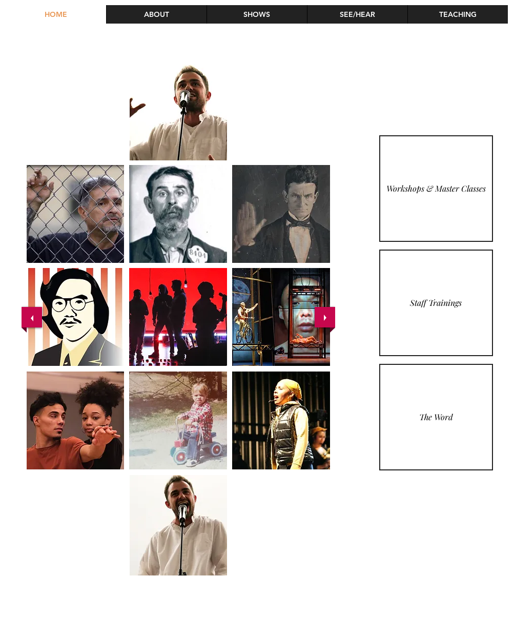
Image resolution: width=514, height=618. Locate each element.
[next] (325, 317)
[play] (314, 476)
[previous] (32, 317)
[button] (457, 14)
